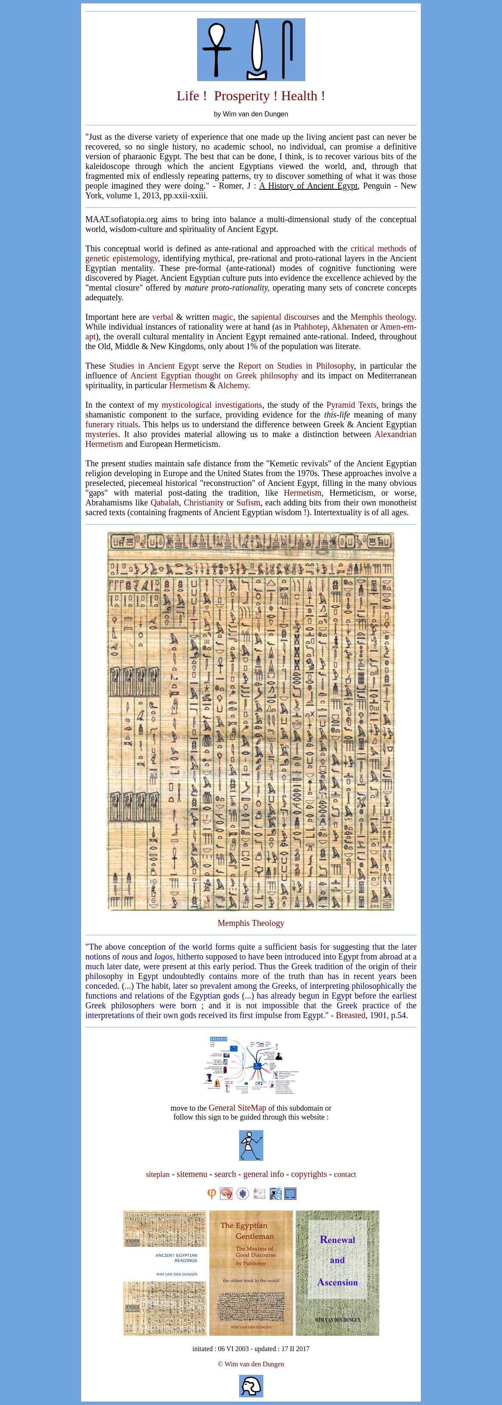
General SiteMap (237, 1107)
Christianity (204, 502)
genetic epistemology (121, 258)
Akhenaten (350, 326)
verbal (162, 317)
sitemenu (192, 1174)
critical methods (378, 248)
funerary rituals (111, 424)
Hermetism (188, 385)
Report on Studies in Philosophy (296, 365)
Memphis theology (382, 317)
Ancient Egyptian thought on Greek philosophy (214, 375)
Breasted (351, 1015)
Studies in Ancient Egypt (154, 365)
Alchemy (232, 385)
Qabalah (165, 502)
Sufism (248, 502)
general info (263, 1174)
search (225, 1174)
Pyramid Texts (352, 404)
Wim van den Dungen (254, 1364)
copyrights (309, 1174)
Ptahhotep (310, 326)
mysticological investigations (212, 404)
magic (222, 317)
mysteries (101, 434)
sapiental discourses (285, 317)
